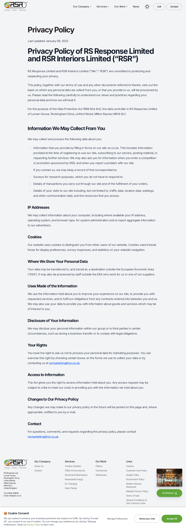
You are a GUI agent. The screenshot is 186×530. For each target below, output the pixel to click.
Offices (99, 466)
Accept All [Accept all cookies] (172, 518)
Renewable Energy (74, 479)
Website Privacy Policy (137, 491)
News (136, 6)
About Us (39, 466)
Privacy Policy (33, 524)
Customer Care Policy (136, 470)
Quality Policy (132, 475)
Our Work (121, 6)
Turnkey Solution (73, 466)
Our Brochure (170, 493)
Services (103, 6)
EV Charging (71, 483)
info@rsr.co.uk (15, 495)
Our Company (82, 6)
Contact (174, 6)
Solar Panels (71, 488)
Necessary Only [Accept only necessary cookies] (147, 518)
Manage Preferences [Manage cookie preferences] (117, 518)
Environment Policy (135, 479)
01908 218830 (13, 493)
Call (159, 6)
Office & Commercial (75, 470)
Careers (38, 470)
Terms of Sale (132, 495)
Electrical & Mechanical (76, 475)
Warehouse (101, 475)
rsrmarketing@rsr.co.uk (64, 363)
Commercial (101, 470)
